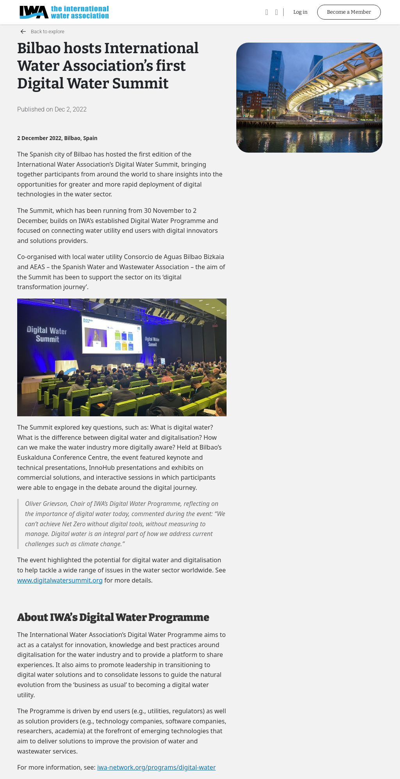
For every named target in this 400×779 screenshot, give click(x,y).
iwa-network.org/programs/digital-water (156, 767)
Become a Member (349, 12)
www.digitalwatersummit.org (60, 580)
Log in (300, 12)
